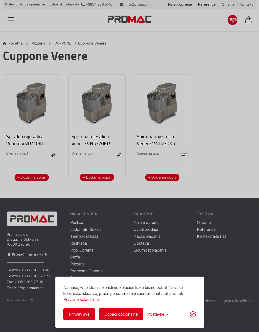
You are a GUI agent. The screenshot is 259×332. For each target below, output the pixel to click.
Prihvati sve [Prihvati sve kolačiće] (79, 314)
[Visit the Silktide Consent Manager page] (193, 314)
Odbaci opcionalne (121, 314)
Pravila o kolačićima (81, 299)
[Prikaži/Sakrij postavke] (157, 314)
